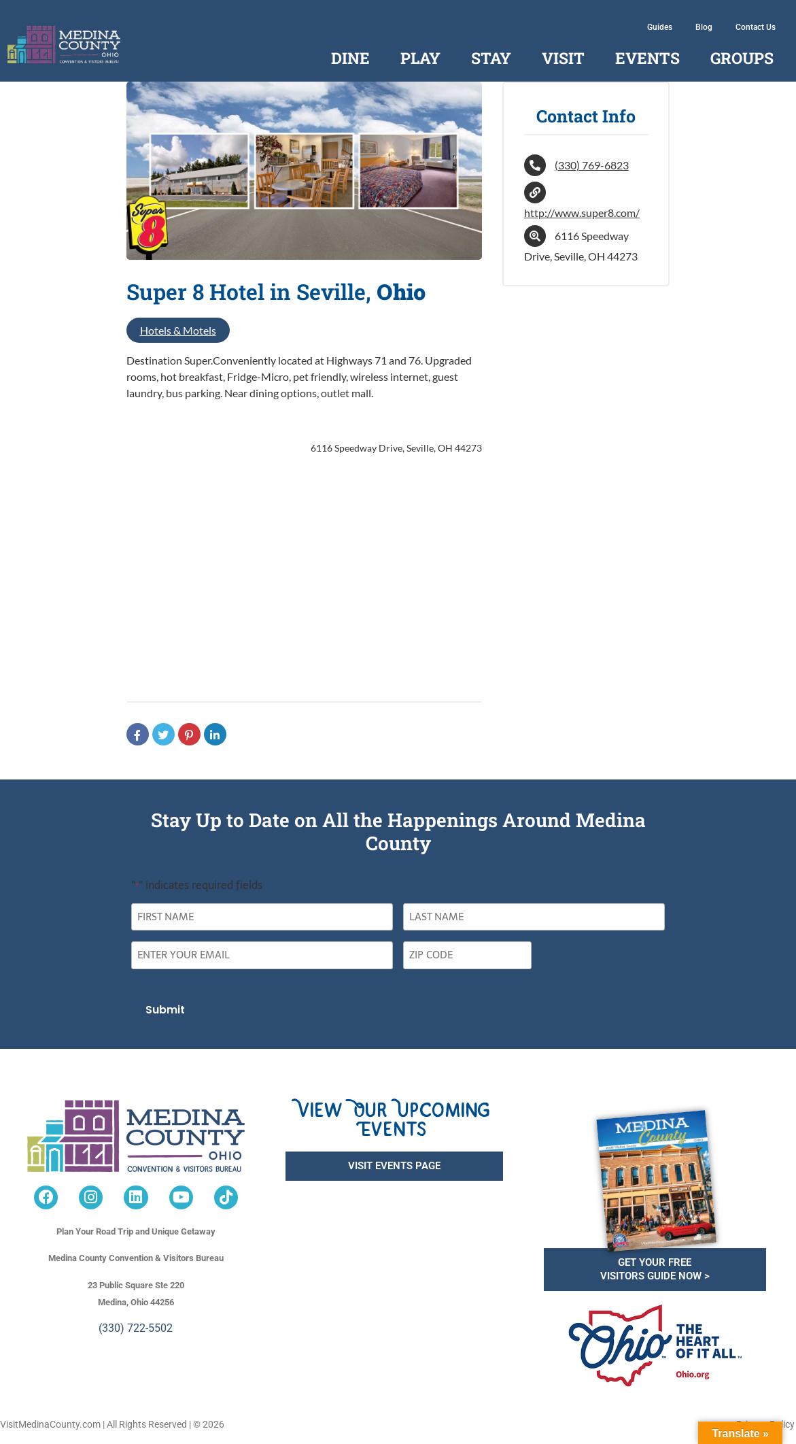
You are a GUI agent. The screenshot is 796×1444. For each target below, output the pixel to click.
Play (420, 58)
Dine (350, 58)
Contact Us (756, 27)
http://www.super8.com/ (582, 212)
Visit (563, 58)
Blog (703, 27)
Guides (659, 27)
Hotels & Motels (178, 330)
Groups (742, 58)
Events (647, 58)
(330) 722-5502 (136, 1328)
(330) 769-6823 (592, 164)
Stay (491, 58)
